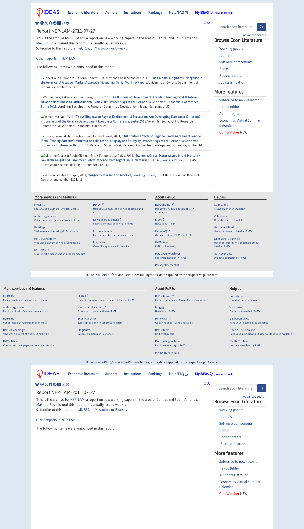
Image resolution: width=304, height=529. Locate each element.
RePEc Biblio (229, 107)
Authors (111, 12)
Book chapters (230, 75)
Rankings (155, 12)
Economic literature (83, 12)
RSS (86, 48)
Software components (236, 62)
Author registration (234, 114)
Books (224, 69)
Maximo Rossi (46, 43)
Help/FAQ (178, 12)
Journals (225, 55)
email (77, 48)
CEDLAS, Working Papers (166, 160)
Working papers (231, 48)
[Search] (261, 27)
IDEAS (90, 275)
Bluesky (121, 48)
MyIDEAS (214, 12)
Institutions (132, 12)
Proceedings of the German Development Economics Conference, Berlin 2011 (93, 121)
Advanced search (254, 35)
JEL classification (232, 82)
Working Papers (144, 175)
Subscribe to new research (239, 100)
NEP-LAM (77, 38)
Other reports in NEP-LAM (56, 58)
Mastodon (102, 48)
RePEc (106, 275)
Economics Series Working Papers (124, 82)
